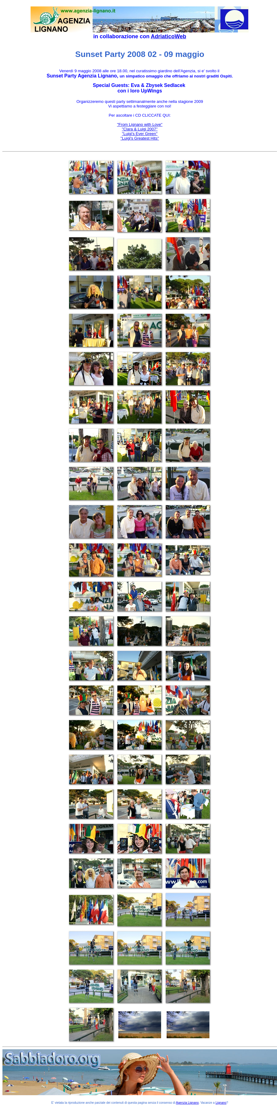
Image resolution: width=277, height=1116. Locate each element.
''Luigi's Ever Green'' (139, 133)
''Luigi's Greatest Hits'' (139, 138)
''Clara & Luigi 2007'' (140, 129)
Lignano (221, 1102)
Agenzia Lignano (187, 1102)
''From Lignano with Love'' (140, 124)
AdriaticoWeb (168, 36)
